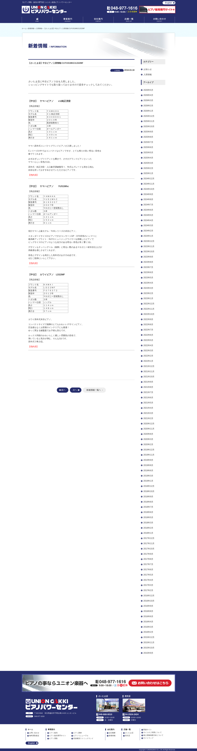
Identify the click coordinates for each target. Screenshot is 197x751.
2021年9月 (148, 382)
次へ (75, 390)
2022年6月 (148, 335)
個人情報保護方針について (153, 735)
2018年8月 (148, 502)
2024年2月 (148, 231)
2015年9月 (148, 653)
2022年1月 (148, 361)
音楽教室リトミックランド (83, 738)
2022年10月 (148, 314)
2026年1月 (148, 111)
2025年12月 (148, 116)
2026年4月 (148, 95)
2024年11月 (148, 184)
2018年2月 (148, 528)
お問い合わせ (159, 20)
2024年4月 (148, 220)
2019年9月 (148, 460)
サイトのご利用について (152, 732)
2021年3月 (148, 413)
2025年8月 (148, 137)
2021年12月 (148, 366)
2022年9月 (148, 319)
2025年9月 (148, 132)
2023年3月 (148, 288)
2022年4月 (148, 345)
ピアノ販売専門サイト (57, 736)
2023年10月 (148, 251)
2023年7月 (148, 267)
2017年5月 (148, 575)
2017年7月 (148, 564)
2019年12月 (148, 450)
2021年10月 (148, 377)
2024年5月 (148, 215)
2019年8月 (148, 465)
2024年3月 (148, 225)
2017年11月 (148, 543)
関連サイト (147, 730)
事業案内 (67, 20)
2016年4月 (148, 622)
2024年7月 (148, 205)
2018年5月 (148, 517)
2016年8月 (148, 611)
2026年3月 (148, 100)
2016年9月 (148, 606)
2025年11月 (148, 121)
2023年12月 (148, 241)
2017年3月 (148, 585)
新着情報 (112, 736)
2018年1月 (148, 533)
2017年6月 (148, 569)
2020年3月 (148, 439)
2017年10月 (148, 549)
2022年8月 (148, 324)
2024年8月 (148, 199)
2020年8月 (148, 434)
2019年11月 (148, 455)
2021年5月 (148, 403)
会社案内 (98, 20)
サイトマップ (148, 738)
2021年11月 (148, 371)
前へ (62, 390)
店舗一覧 (129, 20)
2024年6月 (148, 210)
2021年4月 (148, 408)
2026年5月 (148, 90)
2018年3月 (148, 523)
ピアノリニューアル (80, 736)
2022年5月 (148, 340)
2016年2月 (148, 632)
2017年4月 (148, 580)
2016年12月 (148, 595)
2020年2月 (148, 444)
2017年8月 (148, 559)
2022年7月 (148, 330)
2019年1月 (148, 481)
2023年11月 (148, 246)
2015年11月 (148, 642)
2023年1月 (148, 298)
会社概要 (112, 733)
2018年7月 (148, 507)
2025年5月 (148, 152)
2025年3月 (148, 163)
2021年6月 (148, 397)
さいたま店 (129, 733)
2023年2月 (148, 293)
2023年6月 (148, 272)
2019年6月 (148, 470)
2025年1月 (148, 173)
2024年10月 (148, 189)
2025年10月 (148, 126)
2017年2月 (148, 590)
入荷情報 (147, 74)
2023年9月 (148, 257)
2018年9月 (148, 496)
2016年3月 (148, 627)
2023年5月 (148, 277)
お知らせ (147, 69)
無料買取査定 (34, 736)
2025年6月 (148, 147)
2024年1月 (148, 236)
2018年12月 (148, 486)
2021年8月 (148, 387)
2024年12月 (148, 178)
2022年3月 (148, 350)
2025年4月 (148, 158)
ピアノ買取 (53, 738)
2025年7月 (148, 142)
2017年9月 (148, 554)
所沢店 (127, 736)
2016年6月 (148, 616)
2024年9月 (148, 194)
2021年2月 (148, 418)
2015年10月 (148, 648)
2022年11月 (148, 309)
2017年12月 (148, 538)
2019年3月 (148, 476)
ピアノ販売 (53, 733)
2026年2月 (148, 106)
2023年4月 (148, 283)
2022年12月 (148, 304)
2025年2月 (148, 168)
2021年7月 (148, 392)
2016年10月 (148, 601)
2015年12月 (148, 637)
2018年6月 (148, 512)
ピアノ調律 (77, 733)
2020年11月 (148, 429)
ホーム (30, 729)
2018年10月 (148, 491)
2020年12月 (148, 424)
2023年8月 (148, 262)
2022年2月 (148, 356)
